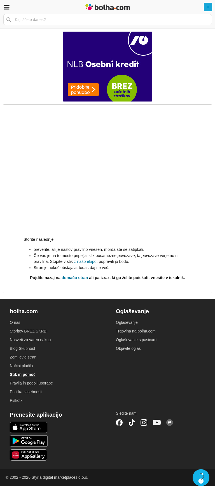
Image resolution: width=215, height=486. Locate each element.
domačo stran (75, 277)
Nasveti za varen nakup (30, 340)
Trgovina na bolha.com (136, 331)
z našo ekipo (85, 261)
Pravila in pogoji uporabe (31, 383)
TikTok (131, 422)
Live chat (201, 477)
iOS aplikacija (29, 427)
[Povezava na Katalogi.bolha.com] (107, 67)
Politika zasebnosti (26, 392)
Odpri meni (6, 7)
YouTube (157, 422)
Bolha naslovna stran (107, 7)
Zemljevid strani (23, 357)
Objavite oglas (128, 348)
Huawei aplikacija (29, 455)
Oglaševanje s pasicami (136, 340)
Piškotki (16, 400)
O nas (15, 322)
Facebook (119, 422)
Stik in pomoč (23, 374)
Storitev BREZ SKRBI (29, 331)
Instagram (144, 422)
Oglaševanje (127, 322)
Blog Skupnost (22, 348)
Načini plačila (21, 366)
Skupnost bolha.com (169, 422)
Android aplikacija (29, 441)
